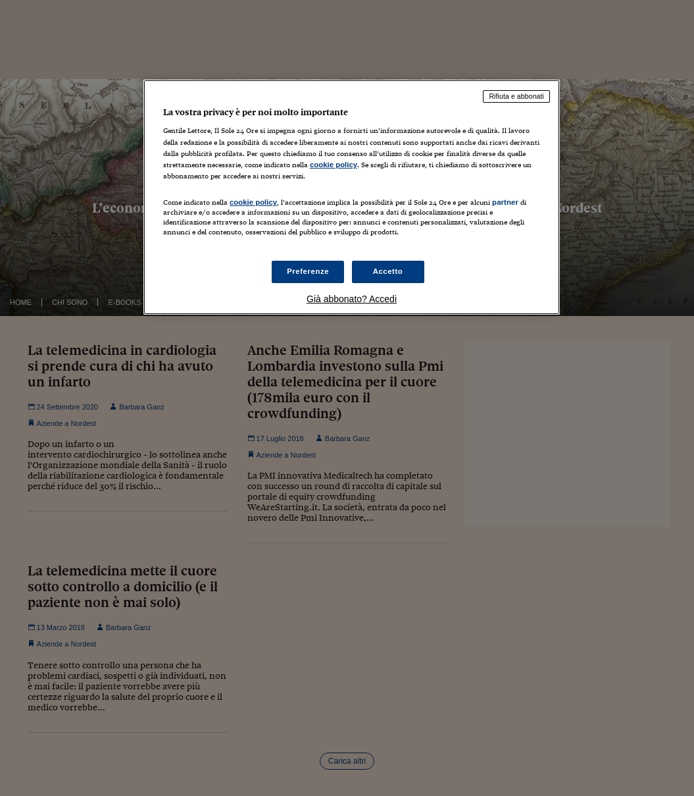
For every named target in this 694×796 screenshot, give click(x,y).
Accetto (388, 271)
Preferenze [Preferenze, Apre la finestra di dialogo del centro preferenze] (308, 271)
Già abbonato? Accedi (352, 299)
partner (505, 202)
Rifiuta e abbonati (516, 96)
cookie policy (333, 165)
